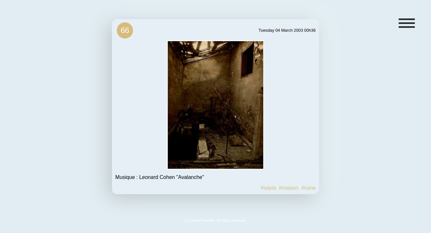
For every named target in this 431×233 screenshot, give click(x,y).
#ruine (308, 188)
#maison (288, 188)
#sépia (268, 188)
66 (125, 30)
